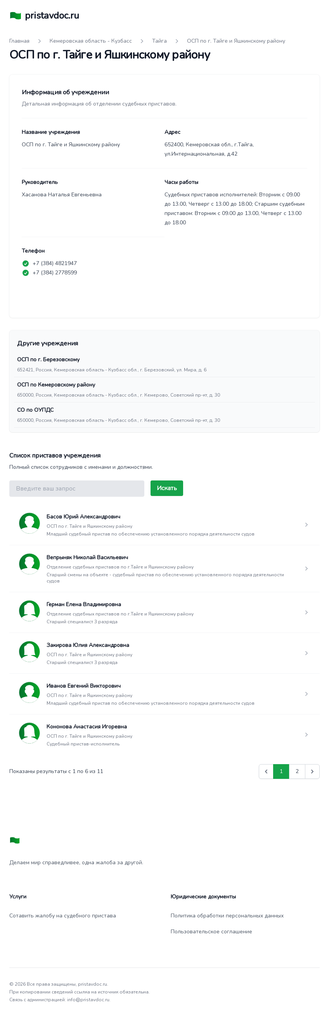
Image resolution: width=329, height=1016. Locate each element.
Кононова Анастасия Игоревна (87, 726)
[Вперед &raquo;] (312, 771)
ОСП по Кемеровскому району (56, 384)
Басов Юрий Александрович (83, 516)
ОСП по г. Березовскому (48, 359)
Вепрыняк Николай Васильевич (87, 557)
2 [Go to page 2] (297, 771)
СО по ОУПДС (35, 410)
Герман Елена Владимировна (84, 604)
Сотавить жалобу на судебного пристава (62, 915)
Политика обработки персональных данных (227, 915)
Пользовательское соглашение (211, 931)
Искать (167, 488)
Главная (19, 41)
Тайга (159, 41)
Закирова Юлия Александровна (88, 645)
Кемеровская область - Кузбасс (91, 41)
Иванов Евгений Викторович (84, 686)
